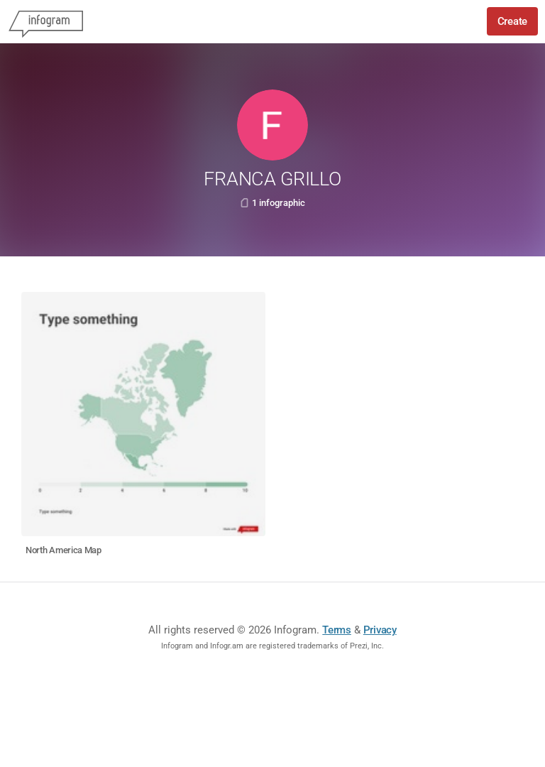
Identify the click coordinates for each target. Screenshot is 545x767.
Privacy (380, 630)
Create (512, 21)
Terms (336, 630)
